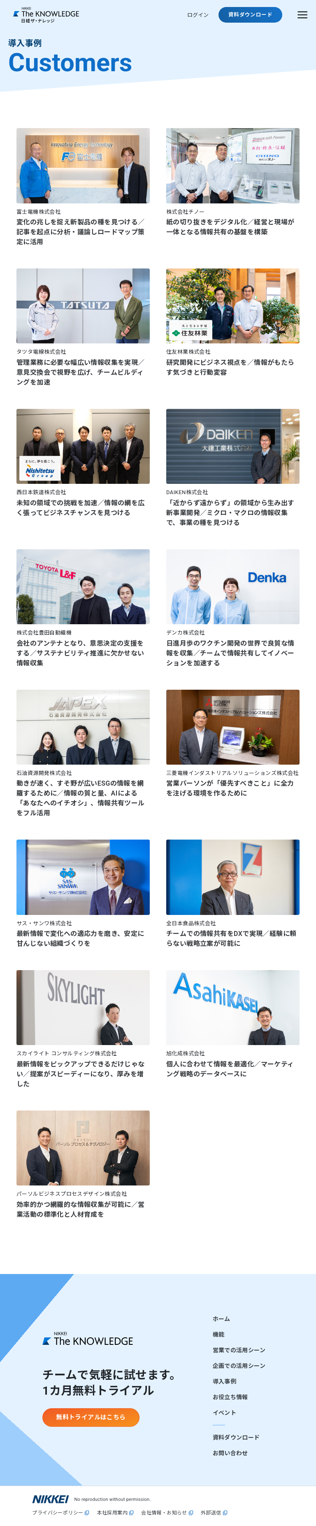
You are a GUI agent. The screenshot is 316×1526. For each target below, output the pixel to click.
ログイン (198, 15)
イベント (224, 1412)
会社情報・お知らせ (164, 1513)
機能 (219, 1334)
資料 (250, 15)
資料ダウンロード (236, 1437)
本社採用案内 (112, 1513)
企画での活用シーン (239, 1366)
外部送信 (211, 1513)
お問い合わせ (230, 1453)
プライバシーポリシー (57, 1513)
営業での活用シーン (239, 1350)
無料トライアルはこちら (90, 1417)
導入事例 (224, 1381)
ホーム (221, 1319)
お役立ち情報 (230, 1397)
